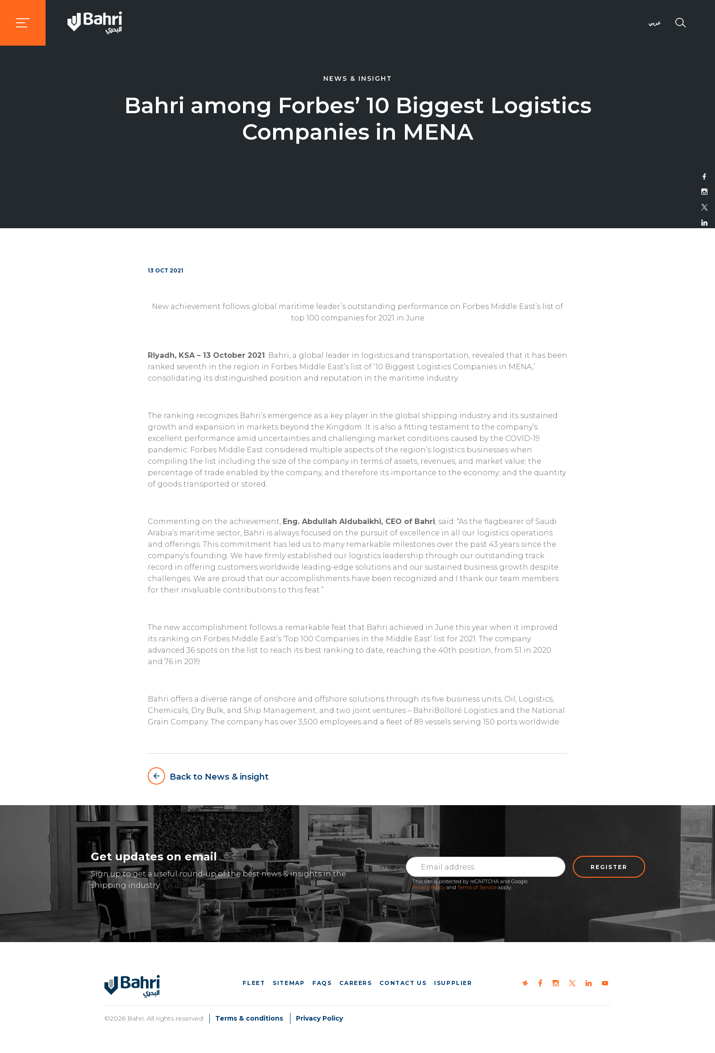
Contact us (402, 983)
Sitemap (289, 983)
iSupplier (453, 983)
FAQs (322, 983)
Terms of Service (477, 887)
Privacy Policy (428, 887)
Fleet (254, 983)
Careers (355, 983)
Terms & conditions (249, 1018)
